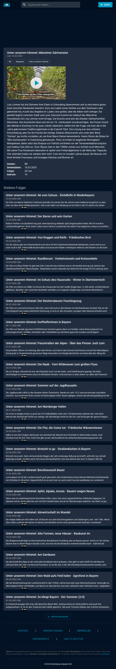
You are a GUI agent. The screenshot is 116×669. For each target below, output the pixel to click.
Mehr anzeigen (57, 616)
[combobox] (53, 4)
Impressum (83, 630)
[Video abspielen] (36, 82)
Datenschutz (41, 639)
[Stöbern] (105, 4)
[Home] (7, 5)
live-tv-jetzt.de (73, 639)
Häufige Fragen (52, 630)
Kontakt (23, 630)
